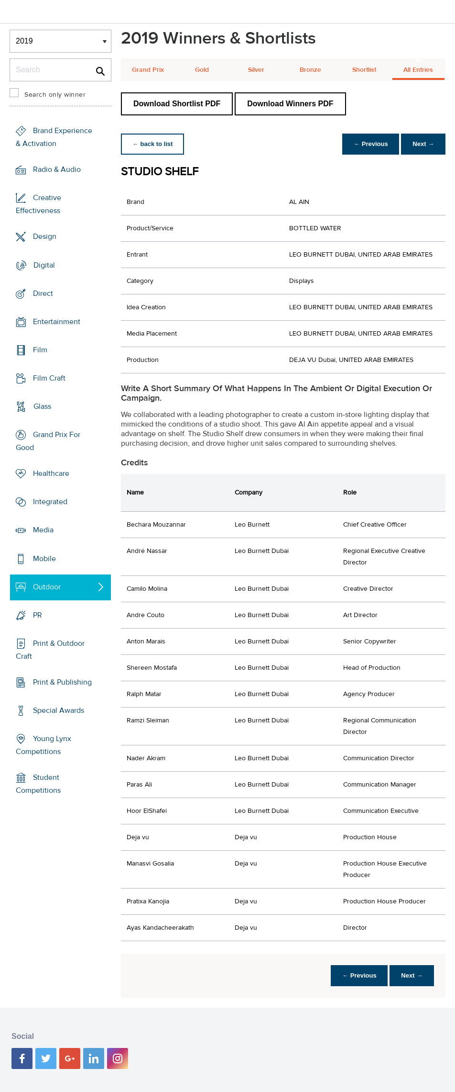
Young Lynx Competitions (43, 745)
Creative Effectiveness (38, 204)
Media (43, 530)
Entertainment (56, 321)
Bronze (310, 70)
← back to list (152, 143)
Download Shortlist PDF (176, 104)
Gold (202, 70)
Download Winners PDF (290, 104)
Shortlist (364, 70)
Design (44, 236)
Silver (256, 70)
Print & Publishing (62, 682)
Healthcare (51, 473)
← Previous (371, 143)
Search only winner (55, 94)
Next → (423, 143)
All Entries (418, 70)
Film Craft (49, 378)
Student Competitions (38, 784)
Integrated (50, 502)
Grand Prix (148, 70)
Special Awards (58, 710)
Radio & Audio (57, 169)
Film (40, 350)
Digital (44, 265)
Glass (42, 406)
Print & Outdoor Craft (50, 650)
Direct (43, 293)
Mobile (44, 558)
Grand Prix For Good (48, 441)
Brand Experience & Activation (54, 137)
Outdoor (47, 587)
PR (37, 615)
